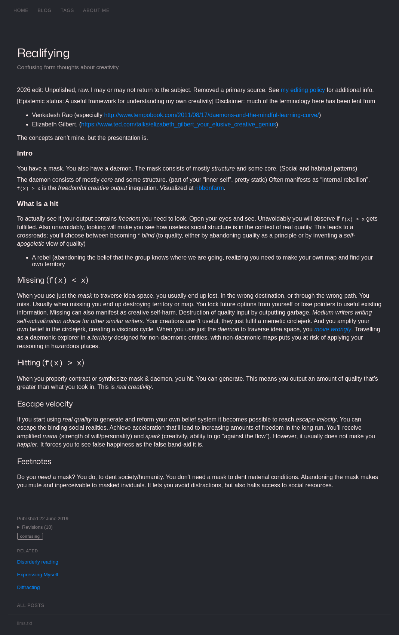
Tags (67, 10)
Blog (44, 10)
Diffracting (28, 587)
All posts (30, 605)
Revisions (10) (37, 527)
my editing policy (303, 90)
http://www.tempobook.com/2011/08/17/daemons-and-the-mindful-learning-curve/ (211, 115)
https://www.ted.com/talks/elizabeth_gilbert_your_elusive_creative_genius (178, 124)
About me (96, 10)
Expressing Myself (37, 574)
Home (20, 10)
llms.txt (25, 623)
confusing (30, 536)
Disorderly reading (37, 562)
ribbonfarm (209, 188)
